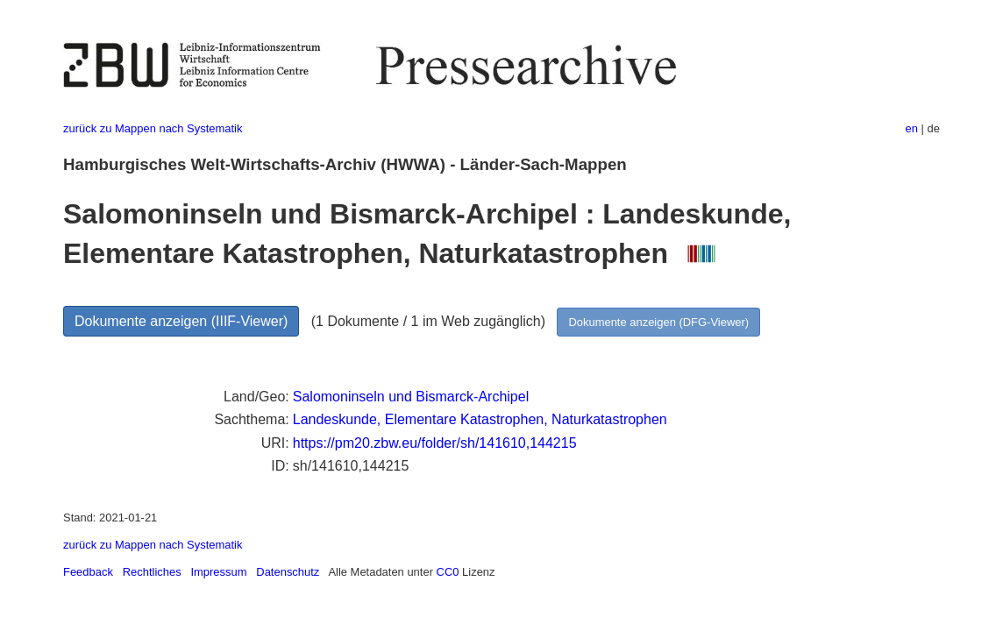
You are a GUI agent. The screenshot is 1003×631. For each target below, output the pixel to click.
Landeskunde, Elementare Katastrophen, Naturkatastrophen (480, 419)
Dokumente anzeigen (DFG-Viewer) (658, 322)
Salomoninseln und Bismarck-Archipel (411, 396)
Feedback (88, 571)
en (912, 128)
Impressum (218, 571)
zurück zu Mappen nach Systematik (152, 128)
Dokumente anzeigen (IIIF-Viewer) (181, 321)
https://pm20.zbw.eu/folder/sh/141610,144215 (435, 443)
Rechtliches (152, 571)
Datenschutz (287, 571)
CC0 (448, 571)
